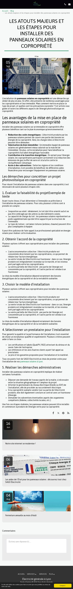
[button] (3, 4)
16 (8, 424)
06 (8, 460)
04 (8, 496)
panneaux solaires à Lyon (31, 361)
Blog (12, 11)
